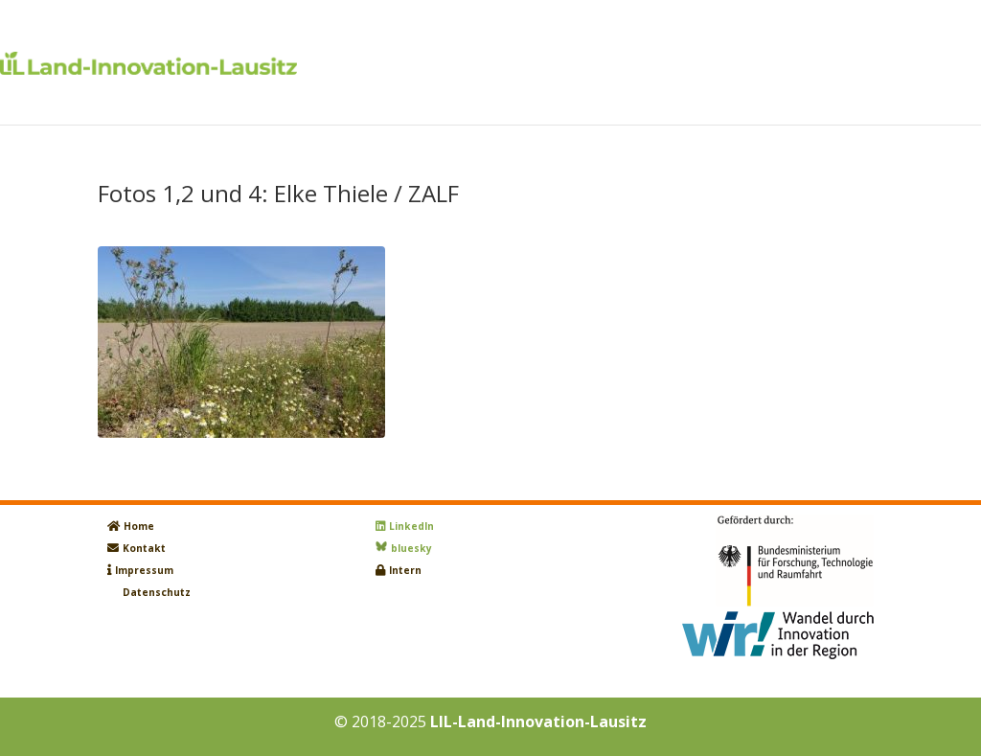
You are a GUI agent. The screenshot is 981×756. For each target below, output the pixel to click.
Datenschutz (157, 592)
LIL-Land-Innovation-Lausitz (538, 721)
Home (139, 526)
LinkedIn (411, 526)
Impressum (144, 570)
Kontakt (144, 548)
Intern (405, 570)
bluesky (411, 548)
